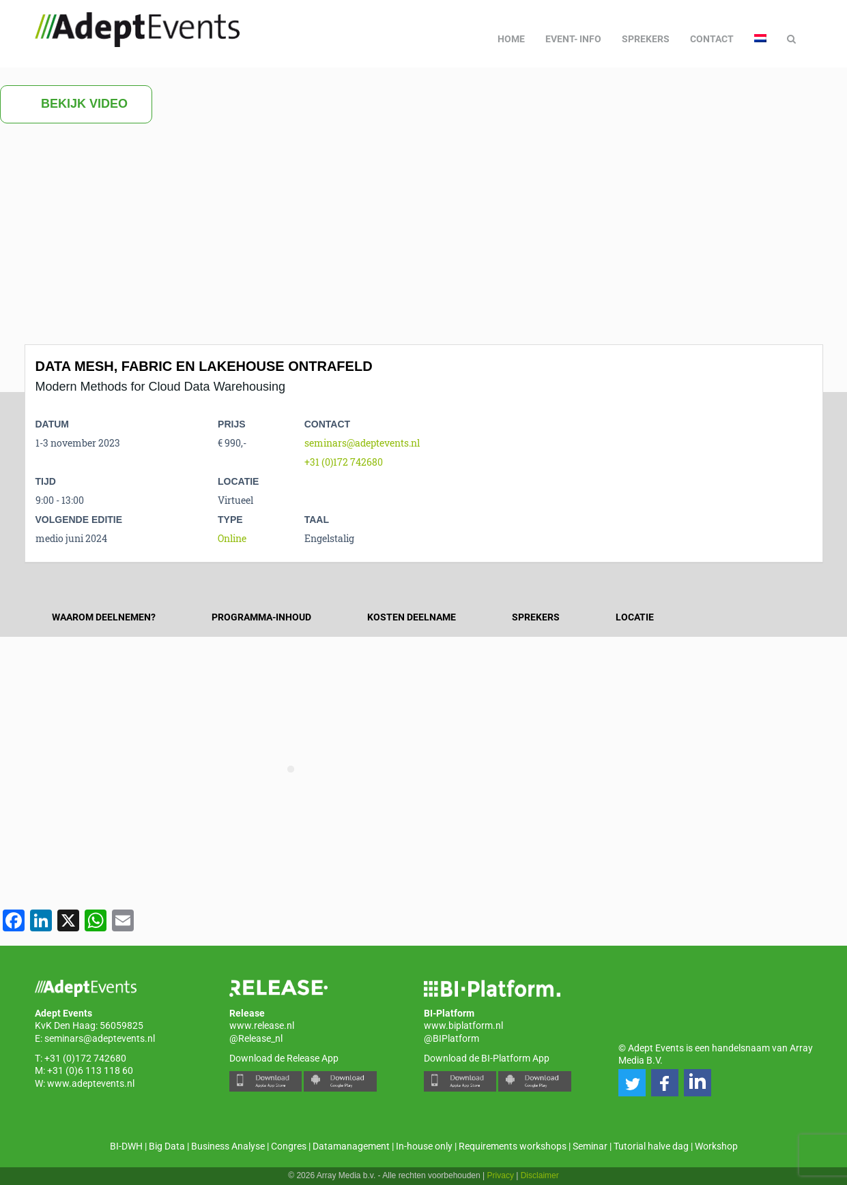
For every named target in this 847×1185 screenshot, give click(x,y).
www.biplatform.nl (463, 1025)
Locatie (635, 617)
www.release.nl (261, 1025)
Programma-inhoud (261, 617)
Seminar (590, 1146)
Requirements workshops (512, 1146)
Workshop (716, 1146)
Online (232, 538)
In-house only (424, 1146)
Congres (288, 1146)
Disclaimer (540, 1175)
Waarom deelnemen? (104, 617)
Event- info (573, 38)
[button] (632, 1082)
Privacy (500, 1175)
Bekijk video (76, 104)
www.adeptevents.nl (90, 1083)
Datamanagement (351, 1146)
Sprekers (646, 38)
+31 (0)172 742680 (343, 461)
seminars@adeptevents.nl (362, 442)
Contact (712, 38)
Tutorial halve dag (651, 1146)
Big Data (167, 1146)
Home (511, 38)
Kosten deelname (411, 617)
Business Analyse (228, 1146)
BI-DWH (126, 1146)
